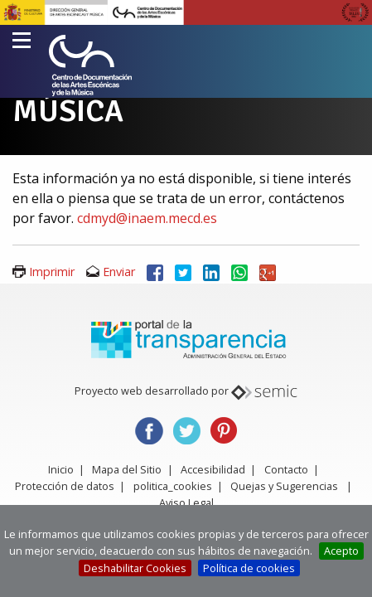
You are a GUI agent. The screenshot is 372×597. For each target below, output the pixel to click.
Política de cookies (249, 568)
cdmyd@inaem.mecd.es (147, 218)
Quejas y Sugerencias (284, 485)
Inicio (61, 469)
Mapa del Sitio (127, 469)
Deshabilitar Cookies (135, 568)
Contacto (286, 469)
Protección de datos (64, 485)
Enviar (119, 271)
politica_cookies (172, 485)
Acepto (341, 550)
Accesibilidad (213, 469)
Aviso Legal (186, 502)
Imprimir (52, 271)
